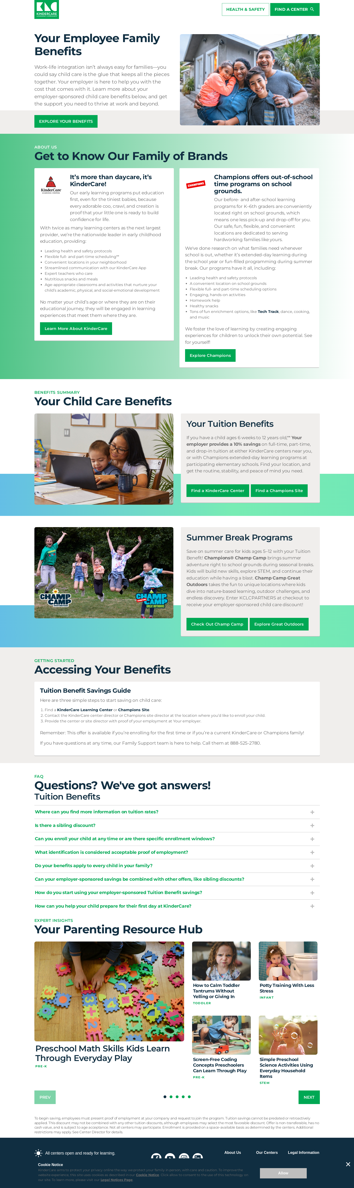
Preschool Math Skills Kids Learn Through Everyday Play (102, 1053)
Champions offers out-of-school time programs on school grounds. (263, 184)
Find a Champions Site (279, 490)
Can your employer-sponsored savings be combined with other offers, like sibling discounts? (139, 879)
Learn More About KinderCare (76, 328)
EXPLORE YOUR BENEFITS (66, 121)
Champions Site (133, 710)
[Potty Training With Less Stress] (288, 961)
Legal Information (303, 1153)
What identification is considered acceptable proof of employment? (111, 852)
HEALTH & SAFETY (245, 9)
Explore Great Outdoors (279, 624)
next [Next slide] (309, 1097)
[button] (165, 1096)
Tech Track (268, 311)
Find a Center (294, 9)
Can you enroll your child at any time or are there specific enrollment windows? (125, 838)
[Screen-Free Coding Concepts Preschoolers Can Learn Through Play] (221, 1035)
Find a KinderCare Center (218, 490)
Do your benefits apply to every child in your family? (94, 865)
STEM (265, 1083)
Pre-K (41, 1066)
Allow (283, 1173)
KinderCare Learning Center (85, 710)
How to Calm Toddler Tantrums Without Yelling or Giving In (216, 991)
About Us (232, 1153)
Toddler (202, 1003)
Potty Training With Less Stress (287, 988)
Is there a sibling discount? (65, 825)
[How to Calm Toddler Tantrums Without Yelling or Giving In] (221, 961)
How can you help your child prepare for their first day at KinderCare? (113, 906)
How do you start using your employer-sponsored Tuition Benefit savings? (118, 892)
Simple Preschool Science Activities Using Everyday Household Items (286, 1068)
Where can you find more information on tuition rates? (96, 812)
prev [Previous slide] (45, 1097)
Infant (267, 997)
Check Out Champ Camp (217, 624)
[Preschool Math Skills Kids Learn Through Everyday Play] (109, 991)
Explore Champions (210, 355)
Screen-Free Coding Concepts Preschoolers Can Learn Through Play (220, 1065)
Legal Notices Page (117, 1180)
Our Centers (267, 1153)
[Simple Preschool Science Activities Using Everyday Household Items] (288, 1035)
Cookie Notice (147, 1175)
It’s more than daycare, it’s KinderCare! (111, 180)
